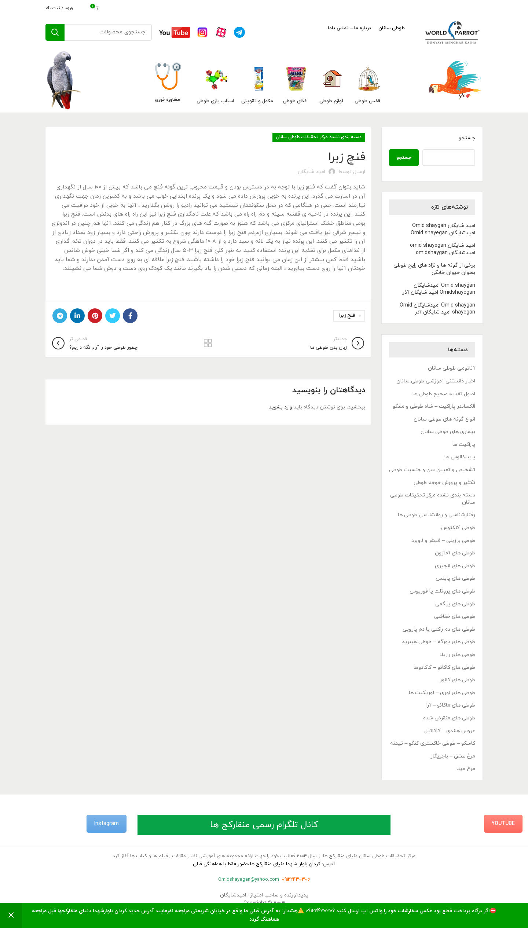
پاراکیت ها (463, 444)
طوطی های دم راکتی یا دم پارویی (439, 629)
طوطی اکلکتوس (458, 527)
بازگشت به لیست (208, 343)
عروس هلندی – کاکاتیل (449, 730)
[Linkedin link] (77, 315)
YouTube (503, 823)
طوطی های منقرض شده (449, 718)
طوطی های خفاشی (454, 616)
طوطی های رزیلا (457, 654)
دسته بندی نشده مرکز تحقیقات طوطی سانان (319, 137)
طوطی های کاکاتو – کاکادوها (444, 667)
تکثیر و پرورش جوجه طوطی (444, 482)
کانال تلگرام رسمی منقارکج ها (264, 825)
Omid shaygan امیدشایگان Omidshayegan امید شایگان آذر (438, 289)
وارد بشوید (280, 407)
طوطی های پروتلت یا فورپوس (442, 591)
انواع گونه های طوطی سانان (444, 419)
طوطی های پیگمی (455, 604)
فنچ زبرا (347, 315)
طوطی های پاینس (455, 578)
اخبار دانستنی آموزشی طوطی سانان (435, 381)
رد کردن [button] (11, 915)
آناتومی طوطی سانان (451, 368)
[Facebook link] (130, 315)
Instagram (106, 823)
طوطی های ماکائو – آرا (450, 705)
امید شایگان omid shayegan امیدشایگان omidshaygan (442, 249)
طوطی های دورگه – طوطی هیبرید (438, 641)
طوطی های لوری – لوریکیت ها (442, 692)
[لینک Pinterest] (95, 315)
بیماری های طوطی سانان (448, 431)
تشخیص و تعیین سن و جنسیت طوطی (432, 469)
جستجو (467, 138)
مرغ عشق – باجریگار (452, 756)
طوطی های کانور (457, 679)
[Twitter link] (112, 315)
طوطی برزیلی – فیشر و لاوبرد (443, 540)
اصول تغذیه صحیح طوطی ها (443, 393)
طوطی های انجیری (455, 565)
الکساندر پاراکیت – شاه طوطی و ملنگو (434, 406)
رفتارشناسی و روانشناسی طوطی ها (436, 514)
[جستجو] (98, 32)
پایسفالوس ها (459, 457)
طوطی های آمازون (455, 553)
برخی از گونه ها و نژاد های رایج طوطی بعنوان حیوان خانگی (434, 269)
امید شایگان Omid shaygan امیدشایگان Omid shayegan (443, 229)
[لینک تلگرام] (59, 315)
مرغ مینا (465, 768)
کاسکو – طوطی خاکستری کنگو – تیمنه (432, 743)
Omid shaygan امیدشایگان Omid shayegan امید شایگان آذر (437, 309)
